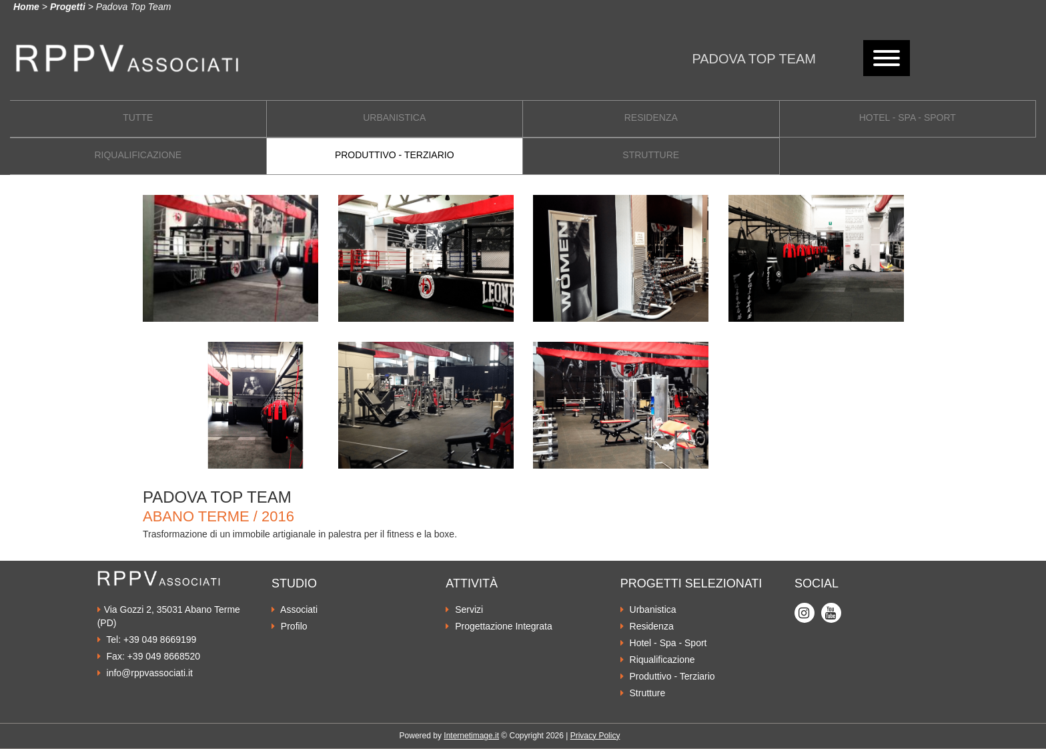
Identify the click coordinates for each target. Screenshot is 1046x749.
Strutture (643, 693)
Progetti (67, 6)
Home (26, 6)
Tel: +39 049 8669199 (147, 639)
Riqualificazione (657, 659)
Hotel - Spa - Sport (663, 643)
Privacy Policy (595, 735)
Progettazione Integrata (499, 626)
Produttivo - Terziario (667, 676)
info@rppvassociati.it (145, 673)
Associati (295, 609)
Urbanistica (648, 609)
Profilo (290, 626)
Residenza (647, 626)
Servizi (464, 609)
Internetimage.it (471, 735)
